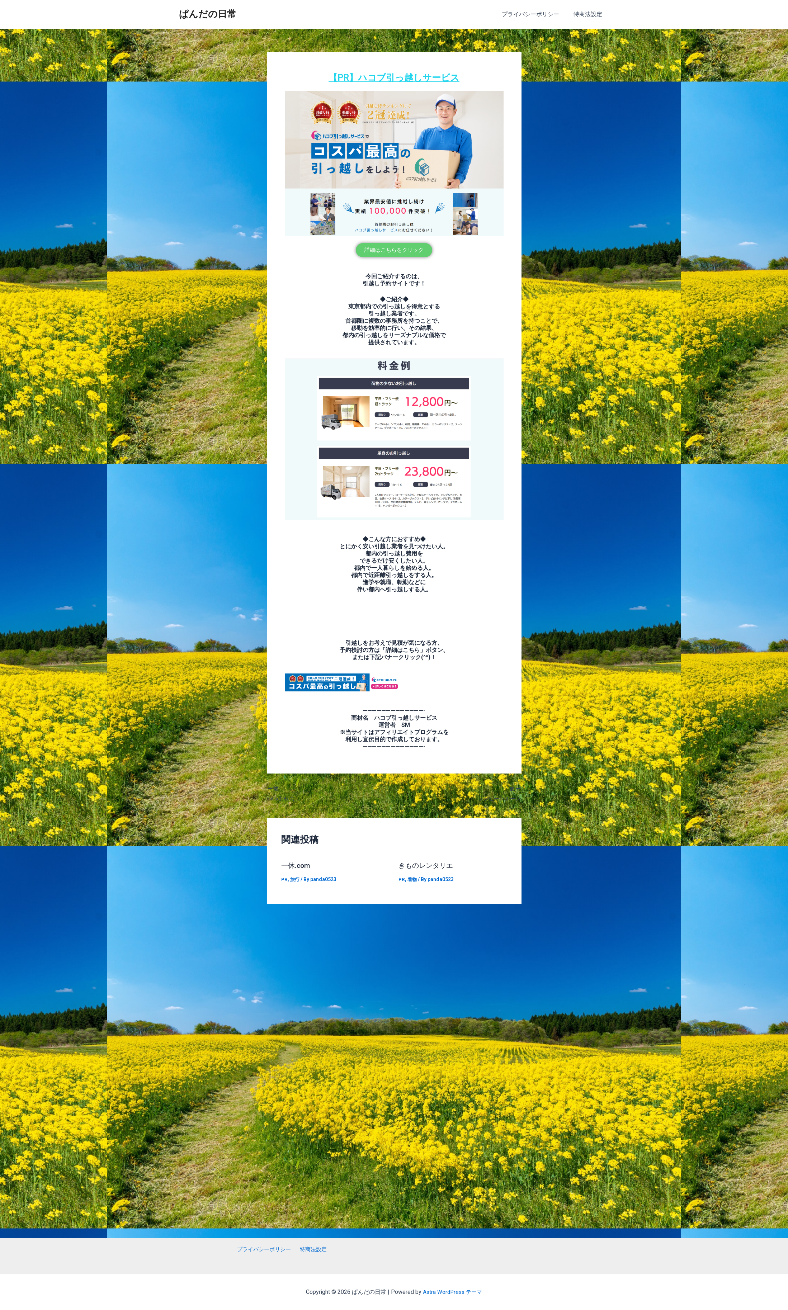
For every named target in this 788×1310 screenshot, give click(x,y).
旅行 (295, 880)
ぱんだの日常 (207, 14)
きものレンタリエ (427, 866)
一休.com (296, 866)
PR (284, 880)
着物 (412, 880)
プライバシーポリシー (534, 14)
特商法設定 (589, 14)
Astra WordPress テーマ (452, 1291)
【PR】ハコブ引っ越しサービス (394, 77)
